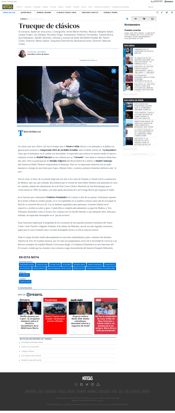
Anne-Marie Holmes (27, 265)
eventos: (22, 272)
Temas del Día (9, 12)
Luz (121, 391)
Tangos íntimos (27, 351)
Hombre (71, 391)
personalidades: (26, 262)
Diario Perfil (30, 391)
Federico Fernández (95, 265)
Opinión (77, 7)
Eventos (86, 7)
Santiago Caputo (90, 12)
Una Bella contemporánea (32, 342)
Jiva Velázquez (25, 268)
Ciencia (68, 7)
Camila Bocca (110, 265)
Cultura (59, 7)
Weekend (81, 391)
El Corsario (24, 275)
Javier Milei (26, 12)
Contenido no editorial (139, 7)
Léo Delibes (67, 265)
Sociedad (30, 7)
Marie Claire (50, 391)
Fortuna (62, 391)
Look (114, 391)
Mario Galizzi (79, 268)
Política (20, 7)
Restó (95, 7)
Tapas (102, 7)
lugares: (22, 279)
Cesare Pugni (55, 265)
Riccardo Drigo (79, 265)
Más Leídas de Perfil (134, 100)
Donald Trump (110, 12)
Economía (40, 7)
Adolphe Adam (42, 265)
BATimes (145, 391)
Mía (127, 391)
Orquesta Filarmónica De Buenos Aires (101, 268)
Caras (41, 391)
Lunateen (135, 391)
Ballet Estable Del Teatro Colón (59, 268)
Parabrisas (92, 391)
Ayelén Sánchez (39, 268)
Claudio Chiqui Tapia (67, 12)
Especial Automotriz (116, 7)
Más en (30, 294)
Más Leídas (129, 45)
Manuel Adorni (44, 12)
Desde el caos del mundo (31, 360)
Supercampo (104, 391)
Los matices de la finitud (31, 355)
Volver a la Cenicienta (30, 347)
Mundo (50, 7)
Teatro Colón (25, 282)
